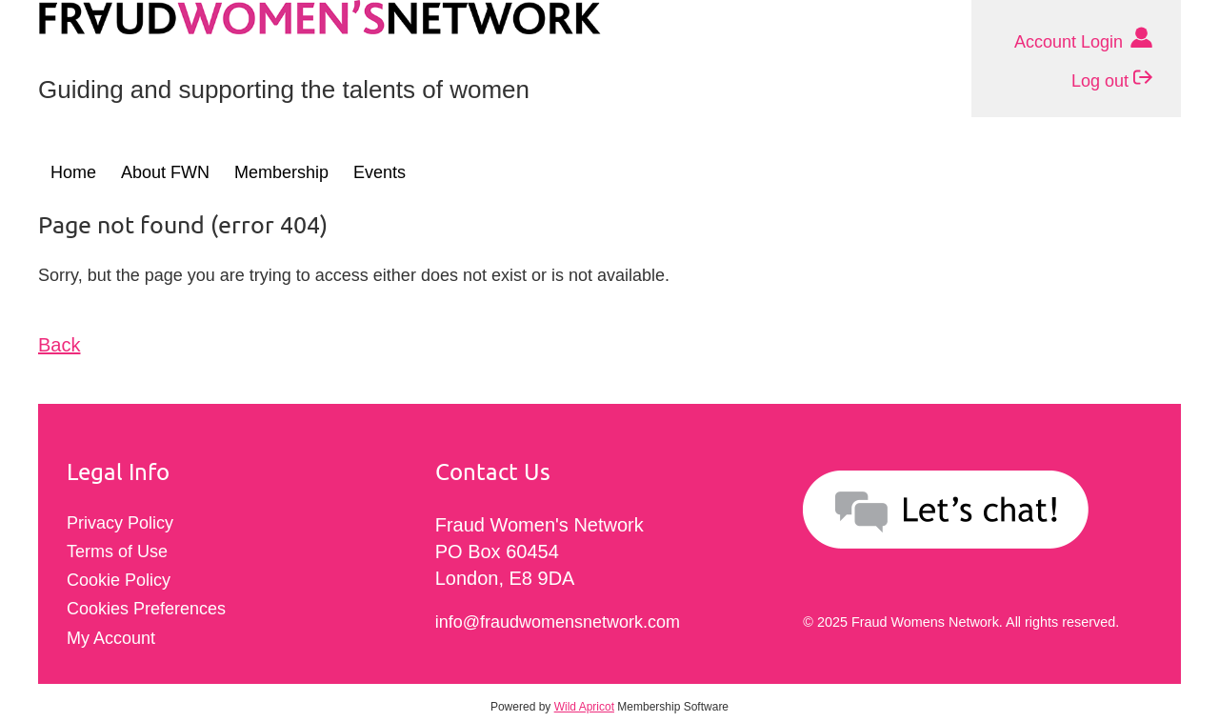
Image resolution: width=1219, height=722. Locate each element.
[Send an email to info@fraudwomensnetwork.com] (977, 513)
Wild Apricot (584, 706)
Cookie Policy (118, 580)
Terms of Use (117, 551)
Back (59, 344)
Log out (1111, 78)
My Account (111, 638)
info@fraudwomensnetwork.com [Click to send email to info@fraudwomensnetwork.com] (557, 622)
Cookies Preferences (146, 608)
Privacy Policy (120, 522)
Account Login (1083, 39)
